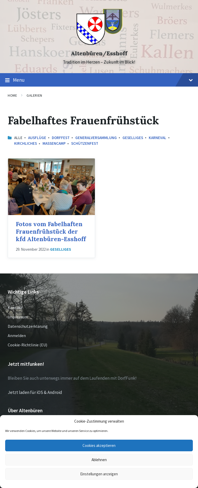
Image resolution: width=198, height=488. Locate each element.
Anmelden (17, 335)
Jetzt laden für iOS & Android (35, 392)
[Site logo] (99, 44)
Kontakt (15, 307)
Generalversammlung (96, 137)
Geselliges (132, 137)
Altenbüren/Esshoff (99, 53)
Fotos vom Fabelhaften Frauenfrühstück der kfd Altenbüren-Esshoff (51, 231)
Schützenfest (84, 143)
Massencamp (54, 143)
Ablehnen (99, 459)
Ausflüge (37, 137)
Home (12, 95)
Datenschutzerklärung (28, 326)
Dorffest (61, 137)
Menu (99, 80)
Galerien (34, 95)
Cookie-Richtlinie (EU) (27, 344)
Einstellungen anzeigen (99, 473)
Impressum (18, 316)
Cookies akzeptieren (99, 445)
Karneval (157, 137)
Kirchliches (25, 143)
